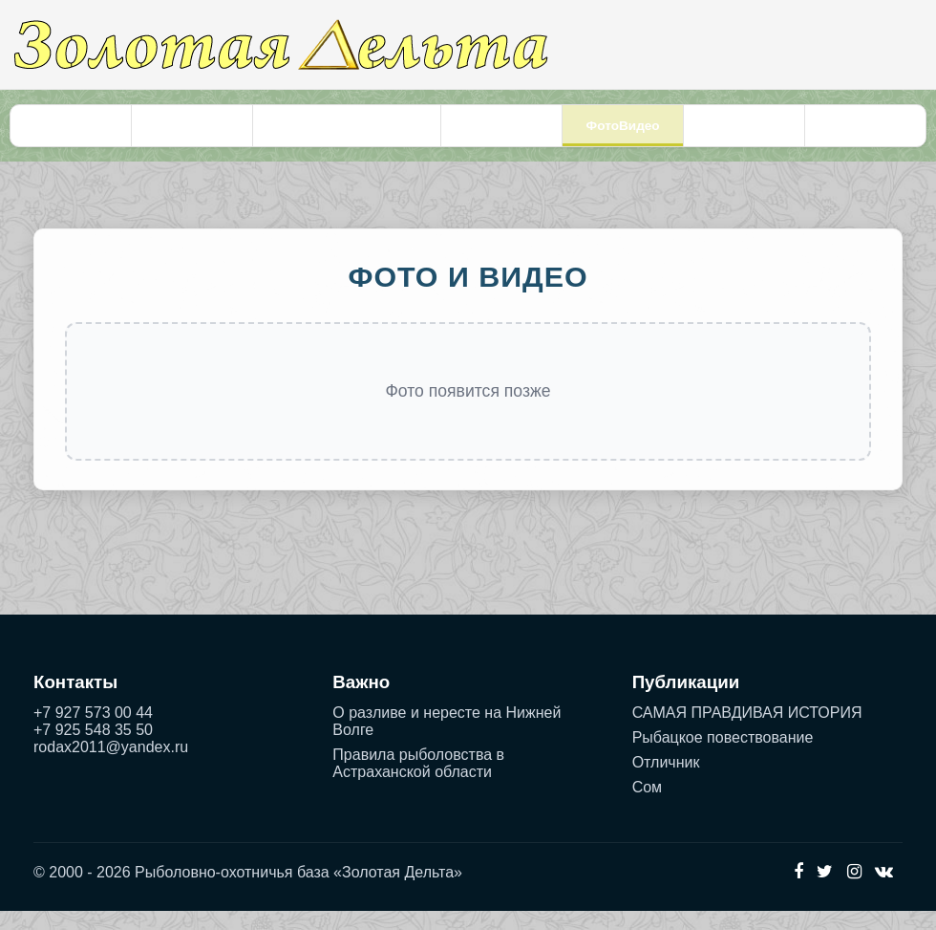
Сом (647, 806)
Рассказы (861, 135)
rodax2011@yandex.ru (110, 766)
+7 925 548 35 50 (93, 749)
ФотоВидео (622, 135)
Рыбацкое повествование (723, 756)
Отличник (666, 781)
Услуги (502, 135)
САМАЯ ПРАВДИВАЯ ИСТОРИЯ (747, 732)
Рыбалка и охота (194, 135)
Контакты (741, 135)
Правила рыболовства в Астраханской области (418, 782)
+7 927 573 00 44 (93, 732)
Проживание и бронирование (348, 135)
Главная (74, 135)
